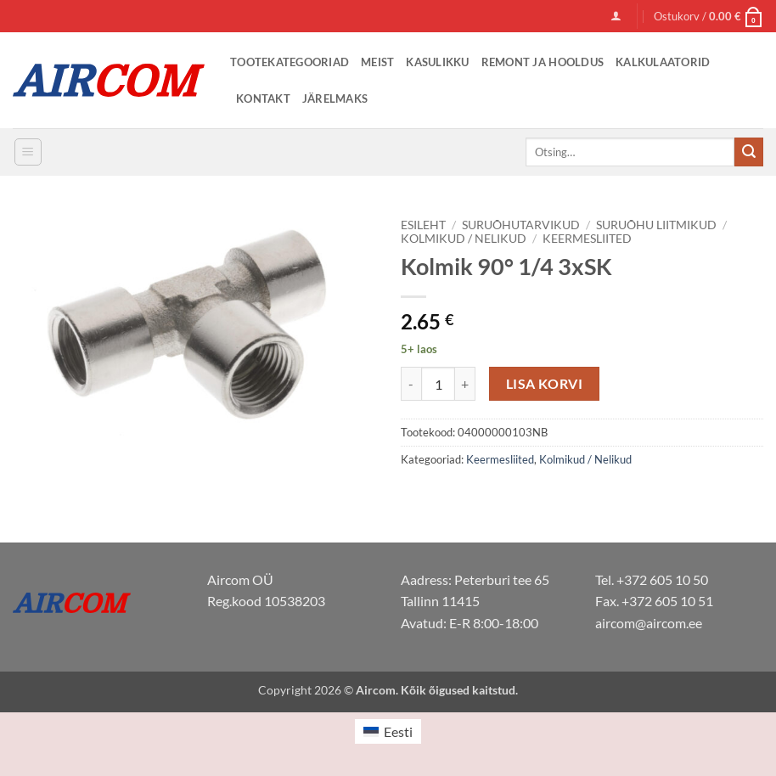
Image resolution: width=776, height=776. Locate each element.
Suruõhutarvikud (521, 225)
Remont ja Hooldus (542, 62)
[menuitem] (388, 731)
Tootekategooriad (289, 62)
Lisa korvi (544, 383)
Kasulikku (437, 62)
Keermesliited (587, 238)
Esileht (423, 225)
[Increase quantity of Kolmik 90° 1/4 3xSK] (465, 384)
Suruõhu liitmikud (656, 225)
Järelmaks (335, 98)
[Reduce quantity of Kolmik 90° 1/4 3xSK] (411, 384)
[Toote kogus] (438, 384)
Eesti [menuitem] (398, 731)
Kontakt (263, 98)
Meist (377, 62)
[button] (615, 15)
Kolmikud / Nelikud (463, 238)
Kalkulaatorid (663, 62)
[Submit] (748, 152)
